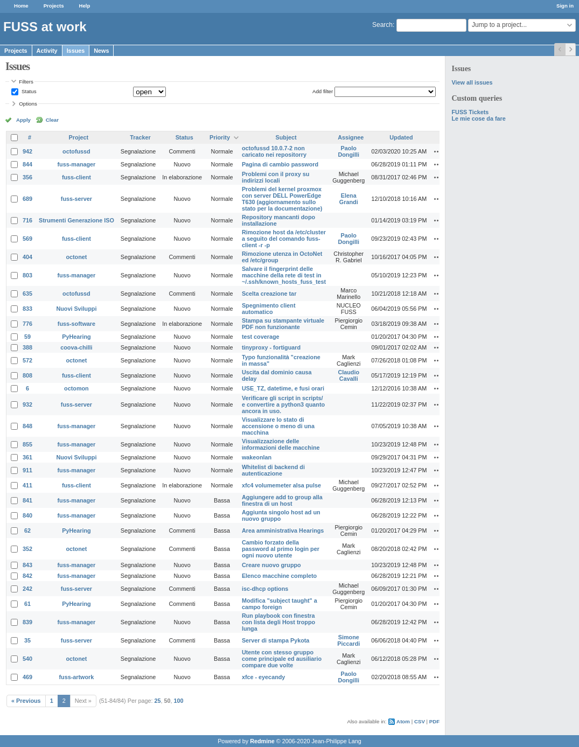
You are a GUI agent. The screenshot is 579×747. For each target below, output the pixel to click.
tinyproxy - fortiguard (271, 347)
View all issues (472, 82)
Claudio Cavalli (348, 375)
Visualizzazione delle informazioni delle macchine (281, 444)
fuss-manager (77, 164)
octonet (76, 257)
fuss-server (76, 199)
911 (27, 470)
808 (27, 375)
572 (27, 360)
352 (27, 549)
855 (27, 444)
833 (27, 308)
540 (27, 658)
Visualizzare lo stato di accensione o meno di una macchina (278, 426)
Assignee (351, 137)
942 (27, 151)
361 (27, 457)
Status (28, 91)
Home (21, 6)
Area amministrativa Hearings (283, 530)
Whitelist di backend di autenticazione (273, 470)
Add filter (322, 91)
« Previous (26, 700)
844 (27, 164)
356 (27, 177)
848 (27, 426)
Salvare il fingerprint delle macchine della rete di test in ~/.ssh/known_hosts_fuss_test (284, 275)
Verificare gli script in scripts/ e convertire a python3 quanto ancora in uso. (283, 404)
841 (27, 500)
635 (27, 293)
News (101, 50)
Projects (54, 6)
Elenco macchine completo (279, 576)
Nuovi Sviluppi (76, 308)
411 (27, 485)
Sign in (565, 6)
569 (27, 238)
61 (27, 604)
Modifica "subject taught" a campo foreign (279, 603)
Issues (76, 50)
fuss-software (76, 323)
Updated (401, 137)
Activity (47, 50)
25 (158, 700)
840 (27, 515)
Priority (220, 137)
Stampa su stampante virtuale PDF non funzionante (283, 323)
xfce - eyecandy (263, 677)
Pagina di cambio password (280, 164)
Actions (438, 151)
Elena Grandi (348, 198)
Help (84, 6)
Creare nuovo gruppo (271, 565)
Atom (403, 721)
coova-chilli (76, 347)
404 (27, 257)
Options (28, 104)
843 (27, 565)
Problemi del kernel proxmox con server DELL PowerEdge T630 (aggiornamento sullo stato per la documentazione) (282, 199)
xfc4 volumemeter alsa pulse (281, 485)
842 (27, 576)
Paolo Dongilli (348, 151)
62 (27, 530)
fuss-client (76, 177)
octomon (76, 388)
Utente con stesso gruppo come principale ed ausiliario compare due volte (282, 658)
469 (27, 677)
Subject (286, 137)
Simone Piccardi (348, 640)
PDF (434, 721)
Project (79, 137)
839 (27, 622)
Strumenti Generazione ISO (76, 220)
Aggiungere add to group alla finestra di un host (282, 500)
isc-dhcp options (265, 588)
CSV (419, 721)
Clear (52, 120)
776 (27, 323)
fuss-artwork (76, 677)
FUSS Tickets (470, 112)
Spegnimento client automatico (269, 308)
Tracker (140, 137)
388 (27, 347)
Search (382, 25)
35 (27, 640)
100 (179, 700)
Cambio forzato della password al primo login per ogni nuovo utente (280, 548)
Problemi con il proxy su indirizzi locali (275, 177)
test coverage (261, 336)
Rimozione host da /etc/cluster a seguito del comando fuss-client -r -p (284, 238)
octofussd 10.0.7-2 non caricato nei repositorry (274, 151)
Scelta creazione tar (269, 293)
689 (27, 199)
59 (27, 336)
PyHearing (76, 336)
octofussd (76, 151)
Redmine (262, 741)
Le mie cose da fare (479, 118)
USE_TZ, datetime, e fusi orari (283, 388)
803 (27, 275)
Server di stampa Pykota (275, 640)
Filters (26, 82)
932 (27, 404)
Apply (23, 120)
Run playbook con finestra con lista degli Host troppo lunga (278, 622)
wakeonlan (256, 457)
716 (27, 220)
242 (27, 588)
